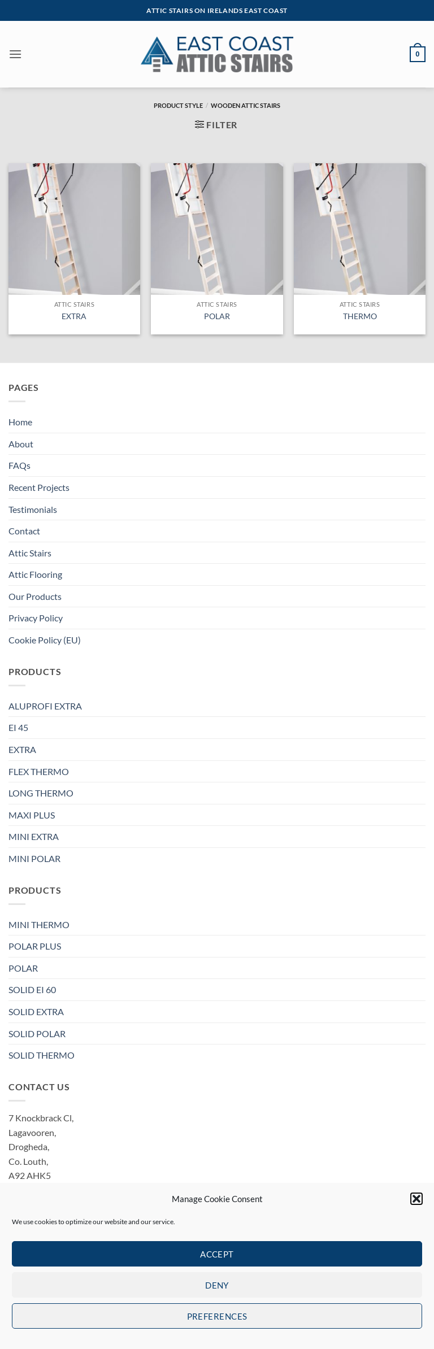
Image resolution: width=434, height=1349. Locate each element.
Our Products (35, 596)
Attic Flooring (35, 574)
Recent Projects (39, 487)
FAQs (19, 465)
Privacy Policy (35, 617)
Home (20, 421)
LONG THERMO (40, 792)
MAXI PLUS (31, 815)
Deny (217, 1285)
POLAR (217, 316)
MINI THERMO (39, 924)
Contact (24, 530)
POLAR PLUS (34, 946)
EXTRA (74, 316)
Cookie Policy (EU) (44, 639)
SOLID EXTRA (36, 1011)
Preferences (217, 1316)
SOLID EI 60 (32, 989)
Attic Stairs (29, 552)
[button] (416, 1198)
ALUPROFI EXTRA (45, 705)
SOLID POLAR (37, 1033)
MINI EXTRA (33, 836)
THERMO (360, 316)
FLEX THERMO (38, 771)
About (20, 443)
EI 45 (18, 727)
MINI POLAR (34, 858)
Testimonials (32, 509)
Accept (217, 1254)
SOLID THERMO (41, 1055)
